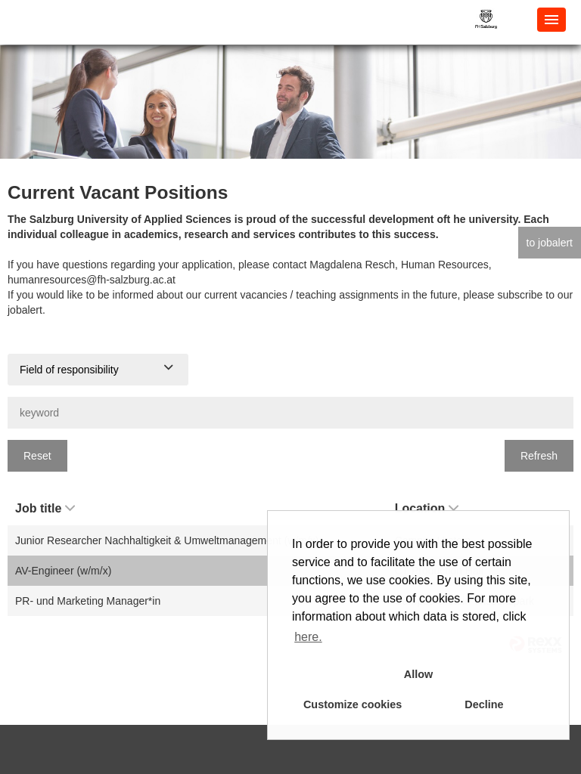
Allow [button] (418, 674)
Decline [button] (483, 704)
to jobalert (550, 243)
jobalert (25, 310)
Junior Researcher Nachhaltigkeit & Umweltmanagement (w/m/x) (166, 540)
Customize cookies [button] (352, 704)
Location (427, 508)
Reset (37, 456)
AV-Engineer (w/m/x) (63, 571)
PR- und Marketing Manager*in (87, 601)
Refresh (539, 456)
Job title (45, 508)
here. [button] (308, 636)
